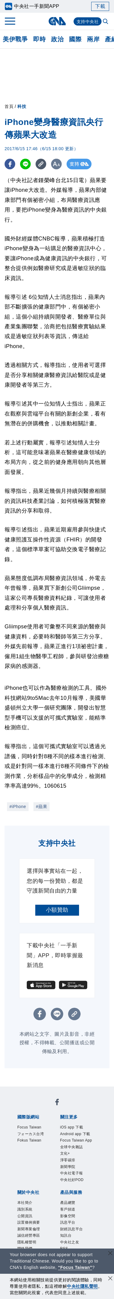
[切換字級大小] (56, 164)
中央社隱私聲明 (82, 1286)
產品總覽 (67, 1203)
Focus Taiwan (29, 1127)
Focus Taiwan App (76, 1140)
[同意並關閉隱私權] (110, 1279)
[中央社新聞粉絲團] (57, 1103)
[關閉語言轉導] (110, 1254)
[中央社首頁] (57, 21)
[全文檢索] (106, 22)
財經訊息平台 (71, 1229)
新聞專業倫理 (28, 1229)
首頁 (9, 106)
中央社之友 (69, 1242)
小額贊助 (57, 910)
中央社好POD (72, 1180)
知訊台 (66, 1235)
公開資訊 (25, 1216)
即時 (39, 39)
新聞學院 (67, 1167)
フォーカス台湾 (30, 1134)
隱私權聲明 (26, 1242)
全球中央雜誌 (71, 1147)
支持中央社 (88, 21)
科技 (21, 106)
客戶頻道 (67, 1209)
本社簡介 (25, 1203)
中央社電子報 (71, 1173)
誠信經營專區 (28, 1235)
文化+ (65, 1153)
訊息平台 (67, 1222)
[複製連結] (41, 164)
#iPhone (17, 806)
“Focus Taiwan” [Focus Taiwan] (75, 1267)
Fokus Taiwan (29, 1140)
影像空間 (67, 1216)
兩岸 (93, 39)
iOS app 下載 (71, 1127)
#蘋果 (41, 806)
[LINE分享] (25, 164)
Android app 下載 (75, 1134)
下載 (100, 6)
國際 (75, 39)
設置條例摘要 (28, 1222)
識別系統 (25, 1209)
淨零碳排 (67, 1160)
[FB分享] (10, 164)
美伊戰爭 (15, 39)
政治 (57, 39)
